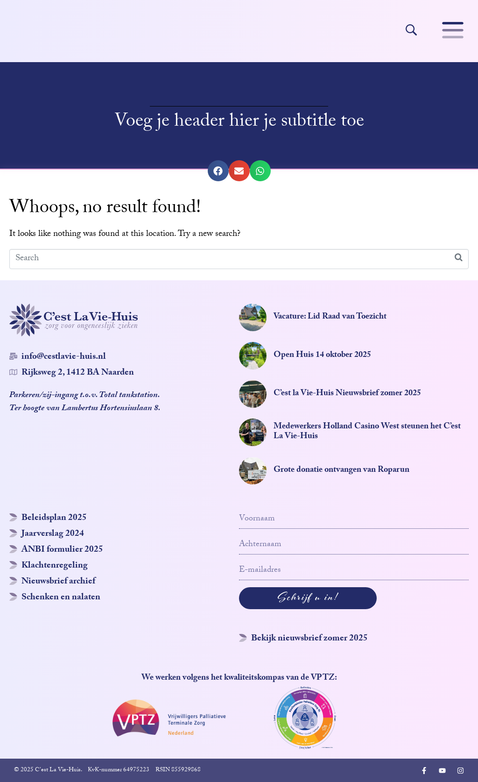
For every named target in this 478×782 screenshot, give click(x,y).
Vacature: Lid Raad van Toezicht (330, 317)
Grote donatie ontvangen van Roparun (341, 470)
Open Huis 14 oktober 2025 (322, 355)
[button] (218, 170)
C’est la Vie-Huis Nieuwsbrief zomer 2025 (347, 394)
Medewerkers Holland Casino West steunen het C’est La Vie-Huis (367, 432)
